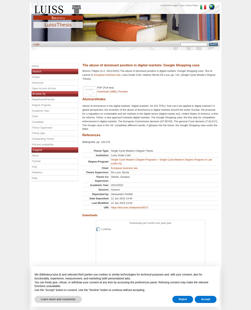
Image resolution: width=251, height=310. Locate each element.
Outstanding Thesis (43, 138)
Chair (35, 116)
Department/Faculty (43, 99)
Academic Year (40, 110)
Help (34, 178)
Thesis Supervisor (42, 127)
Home (35, 66)
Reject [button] (183, 299)
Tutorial (36, 161)
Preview (123, 91)
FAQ (34, 166)
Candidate (38, 121)
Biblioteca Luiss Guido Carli (58, 15)
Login (36, 44)
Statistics (37, 172)
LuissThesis (58, 25)
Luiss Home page (169, 5)
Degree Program (41, 105)
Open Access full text (44, 88)
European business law (107, 74)
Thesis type (38, 133)
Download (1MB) (106, 91)
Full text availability (43, 144)
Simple (36, 77)
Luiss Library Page (188, 5)
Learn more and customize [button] (58, 299)
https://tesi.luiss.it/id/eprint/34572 (129, 207)
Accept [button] (205, 299)
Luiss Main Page (58, 8)
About (35, 155)
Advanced (37, 82)
